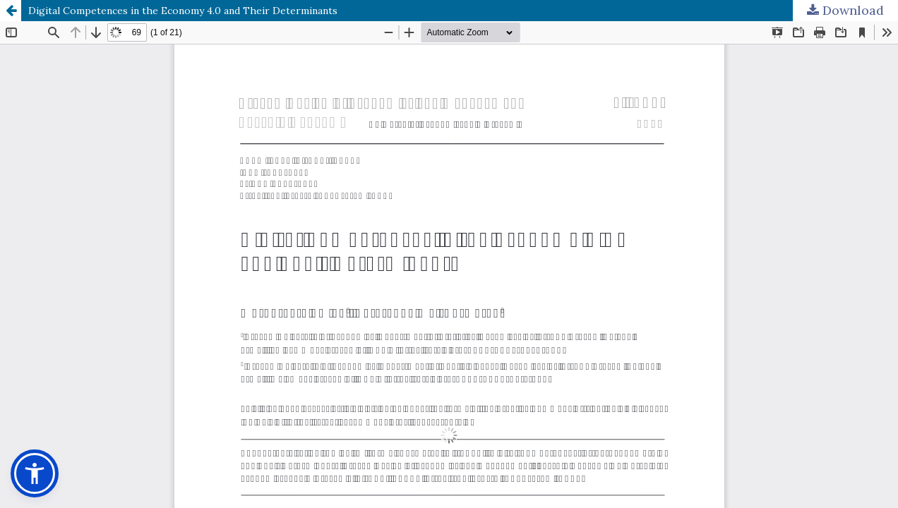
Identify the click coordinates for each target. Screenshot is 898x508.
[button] (34, 473)
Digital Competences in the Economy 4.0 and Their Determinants (182, 10)
